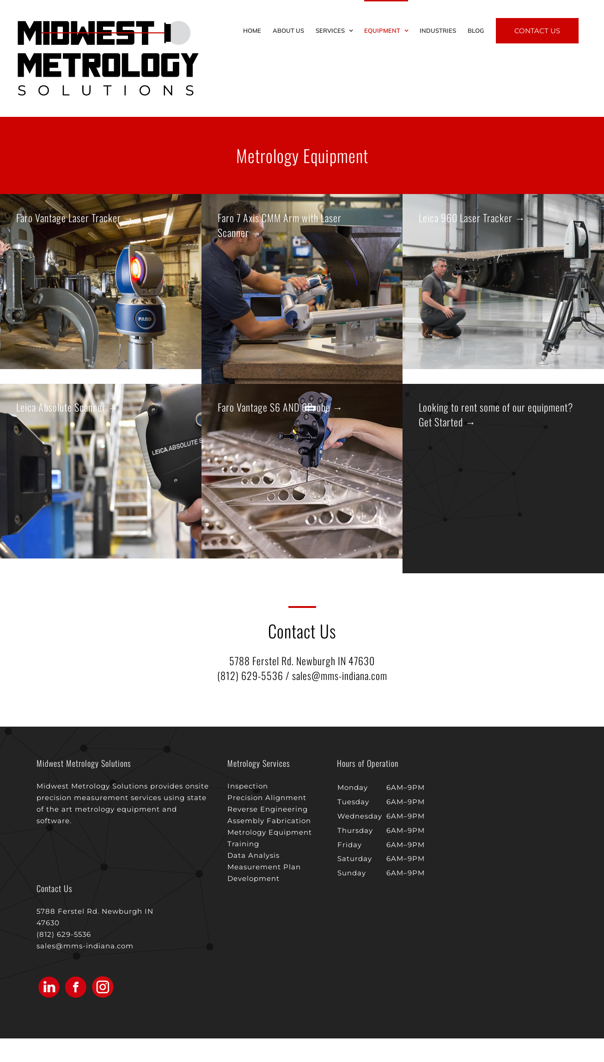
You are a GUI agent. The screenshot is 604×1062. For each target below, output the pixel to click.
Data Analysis (253, 855)
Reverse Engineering (267, 809)
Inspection (247, 786)
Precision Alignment (266, 797)
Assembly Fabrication (269, 820)
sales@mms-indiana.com (339, 675)
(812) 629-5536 (250, 675)
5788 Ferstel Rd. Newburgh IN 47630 (302, 660)
